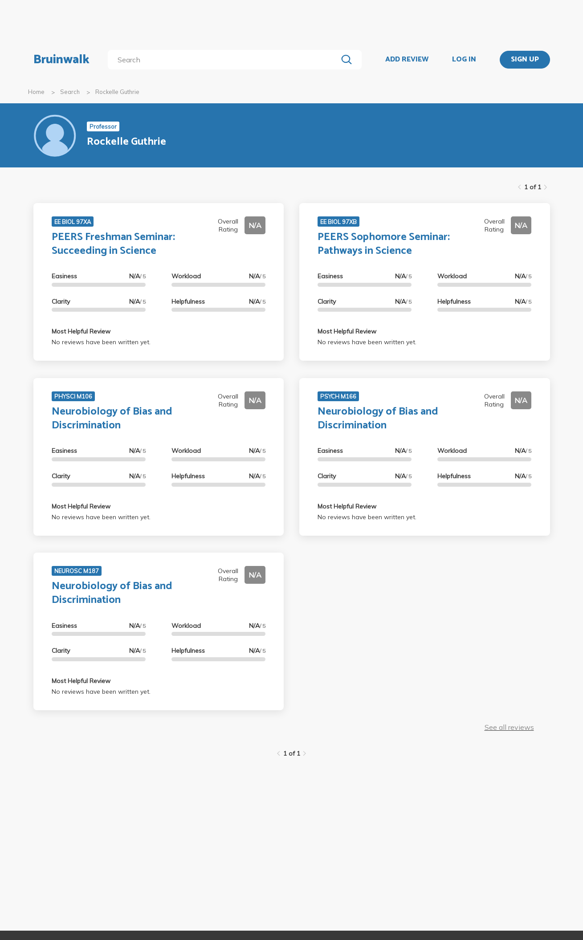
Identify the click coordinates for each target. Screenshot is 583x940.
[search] (224, 59)
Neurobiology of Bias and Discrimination (112, 418)
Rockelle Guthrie (117, 91)
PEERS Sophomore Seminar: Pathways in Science (384, 244)
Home (36, 91)
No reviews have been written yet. (101, 342)
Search (70, 91)
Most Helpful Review (81, 331)
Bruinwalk (61, 59)
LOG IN (464, 59)
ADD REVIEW (406, 59)
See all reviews (509, 727)
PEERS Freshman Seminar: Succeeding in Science (113, 244)
